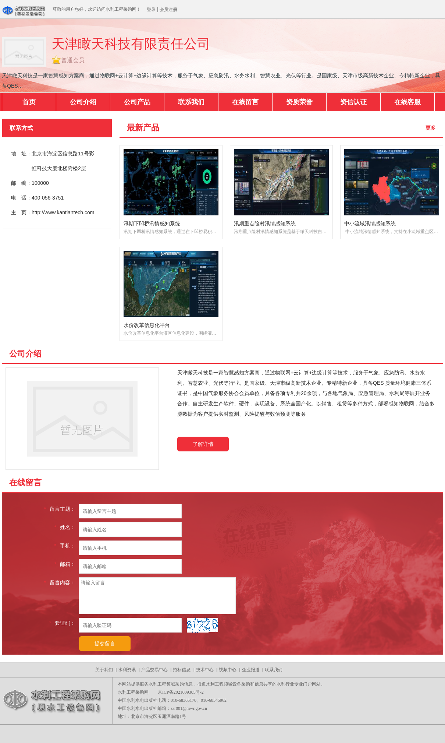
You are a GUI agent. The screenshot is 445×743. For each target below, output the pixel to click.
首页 (29, 102)
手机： (64, 546)
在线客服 (407, 102)
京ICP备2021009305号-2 (181, 692)
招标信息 (182, 669)
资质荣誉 (299, 102)
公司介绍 (83, 102)
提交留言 (105, 644)
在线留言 (245, 102)
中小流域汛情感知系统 (370, 223)
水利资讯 (127, 669)
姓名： (64, 527)
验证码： (62, 623)
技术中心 (205, 669)
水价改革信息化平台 (147, 325)
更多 (431, 128)
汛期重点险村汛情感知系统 (265, 223)
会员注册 (168, 9)
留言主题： (59, 509)
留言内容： (59, 582)
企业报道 (251, 669)
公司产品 (137, 102)
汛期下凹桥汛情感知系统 (152, 223)
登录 (151, 9)
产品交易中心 (154, 669)
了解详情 (203, 444)
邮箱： (64, 564)
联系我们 (191, 102)
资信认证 (353, 102)
